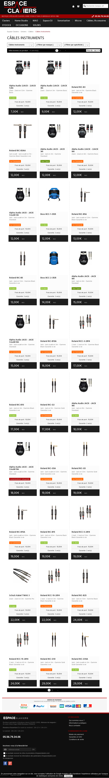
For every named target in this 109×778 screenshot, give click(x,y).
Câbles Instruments (16, 45)
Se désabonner (8, 758)
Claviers (6, 20)
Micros (78, 20)
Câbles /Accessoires (96, 20)
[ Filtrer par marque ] (45, 45)
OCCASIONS (22, 25)
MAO (35, 20)
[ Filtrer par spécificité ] (74, 45)
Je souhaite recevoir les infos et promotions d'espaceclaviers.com (28, 753)
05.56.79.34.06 (12, 737)
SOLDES (37, 25)
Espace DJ (48, 20)
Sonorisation (63, 20)
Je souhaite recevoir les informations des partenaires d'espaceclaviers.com (31, 756)
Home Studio (21, 20)
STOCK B (6, 25)
